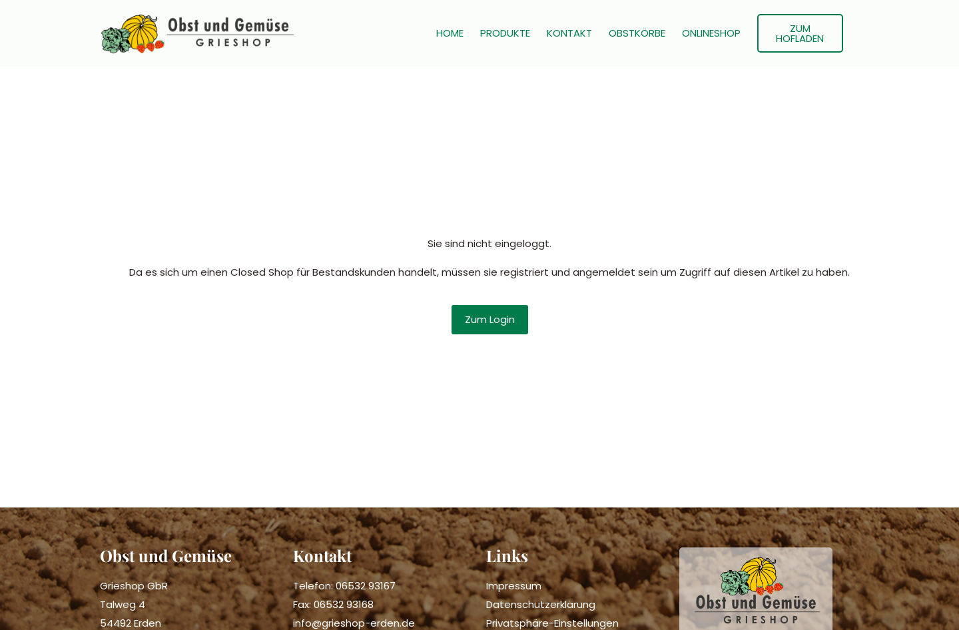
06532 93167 (366, 586)
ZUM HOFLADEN (800, 33)
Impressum (513, 586)
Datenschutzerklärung (540, 604)
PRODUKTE (505, 33)
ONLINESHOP (711, 33)
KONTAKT (569, 33)
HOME (450, 33)
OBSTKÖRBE (637, 33)
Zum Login (490, 319)
